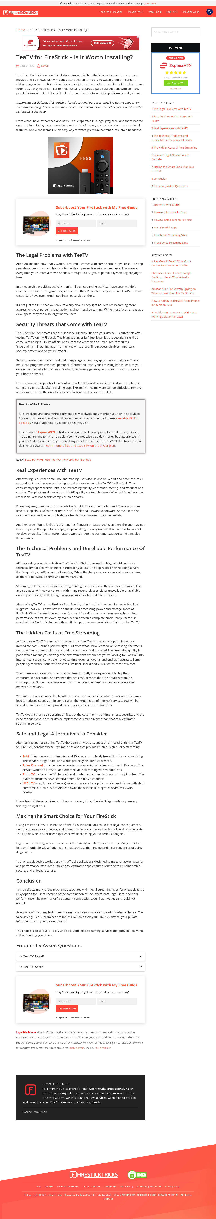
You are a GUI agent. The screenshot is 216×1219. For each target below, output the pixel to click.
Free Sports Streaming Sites (171, 242)
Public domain (76, 1033)
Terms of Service (100, 1181)
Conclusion (159, 178)
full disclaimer (103, 1033)
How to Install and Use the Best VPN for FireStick (58, 452)
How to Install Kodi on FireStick (173, 220)
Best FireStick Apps (165, 227)
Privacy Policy (108, 1190)
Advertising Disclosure (170, 1181)
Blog (36, 1181)
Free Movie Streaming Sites (170, 235)
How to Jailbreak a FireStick (170, 212)
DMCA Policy (143, 1181)
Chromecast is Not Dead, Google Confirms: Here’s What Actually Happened (171, 277)
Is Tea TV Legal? (80, 949)
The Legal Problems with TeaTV (171, 109)
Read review (175, 88)
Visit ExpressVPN (176, 83)
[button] (210, 12)
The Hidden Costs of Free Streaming (174, 147)
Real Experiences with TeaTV (169, 128)
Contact (50, 1181)
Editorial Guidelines (73, 1181)
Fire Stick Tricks (25, 10)
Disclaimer (123, 1181)
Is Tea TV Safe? (80, 959)
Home (20, 30)
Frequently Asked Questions (169, 186)
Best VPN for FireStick (167, 205)
